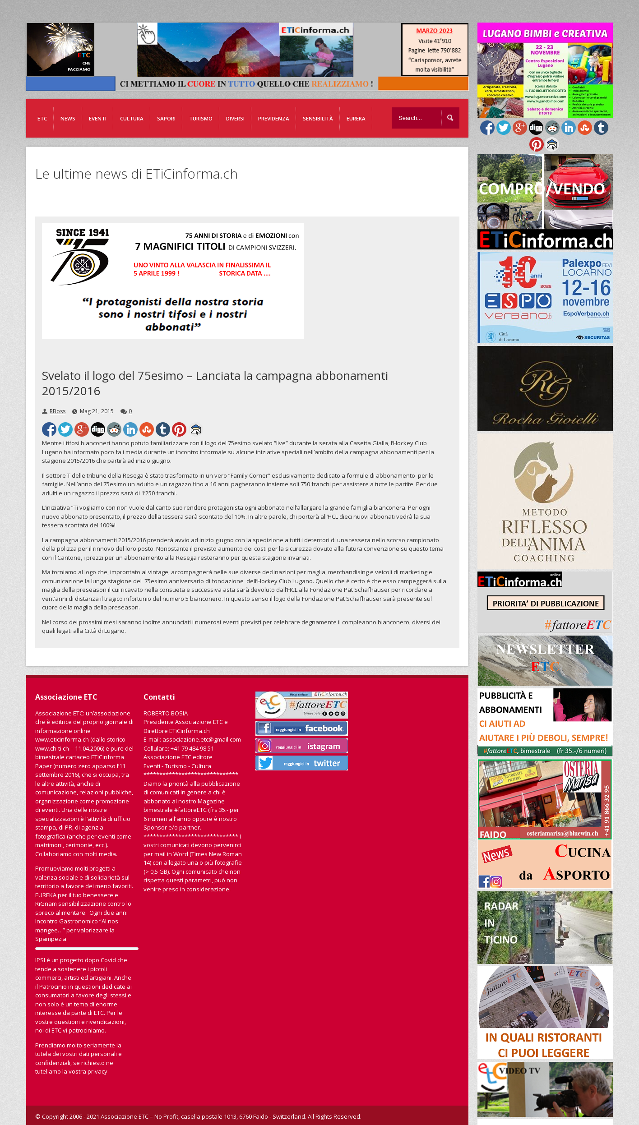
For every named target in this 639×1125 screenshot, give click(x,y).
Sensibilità (318, 118)
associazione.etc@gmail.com (201, 739)
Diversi (235, 118)
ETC (42, 118)
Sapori (166, 118)
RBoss (57, 411)
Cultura (132, 118)
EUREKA (356, 118)
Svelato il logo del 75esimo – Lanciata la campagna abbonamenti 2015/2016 (215, 383)
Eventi (97, 118)
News (67, 118)
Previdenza (273, 118)
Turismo (201, 118)
